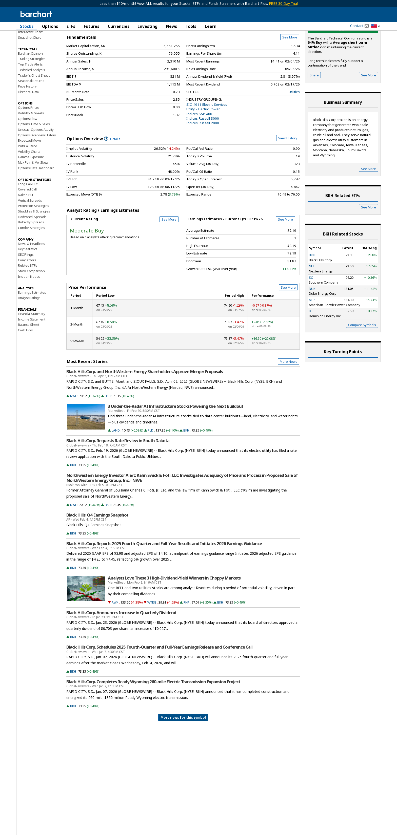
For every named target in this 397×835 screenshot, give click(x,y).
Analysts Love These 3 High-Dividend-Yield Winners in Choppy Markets (174, 607)
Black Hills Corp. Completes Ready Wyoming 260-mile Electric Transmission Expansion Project (153, 710)
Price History (27, 115)
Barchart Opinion (30, 82)
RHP (186, 631)
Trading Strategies (31, 87)
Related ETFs (27, 294)
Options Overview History (37, 164)
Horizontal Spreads (32, 246)
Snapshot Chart (29, 66)
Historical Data (28, 121)
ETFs (71, 26)
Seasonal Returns (31, 110)
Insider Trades (29, 305)
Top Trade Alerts (30, 93)
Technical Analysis (31, 99)
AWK (115, 631)
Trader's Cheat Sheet (34, 104)
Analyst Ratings (29, 327)
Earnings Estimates (32, 321)
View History (287, 167)
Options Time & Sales (34, 153)
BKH (108, 425)
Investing (147, 26)
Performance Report (33, 45)
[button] (376, 26)
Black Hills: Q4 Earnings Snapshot (97, 544)
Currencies (118, 26)
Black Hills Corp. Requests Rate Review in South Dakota (117, 469)
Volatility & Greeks (31, 142)
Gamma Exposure (31, 186)
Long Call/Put (27, 213)
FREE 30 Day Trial (283, 3)
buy (343, 58)
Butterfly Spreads (31, 251)
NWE (73, 425)
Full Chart (288, 53)
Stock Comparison (31, 300)
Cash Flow (25, 359)
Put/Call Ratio (27, 175)
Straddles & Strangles (34, 240)
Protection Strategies (33, 234)
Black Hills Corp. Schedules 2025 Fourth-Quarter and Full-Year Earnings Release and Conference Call (159, 676)
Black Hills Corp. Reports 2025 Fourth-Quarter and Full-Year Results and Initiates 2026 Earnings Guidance (164, 572)
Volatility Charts (29, 180)
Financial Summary (31, 342)
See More (289, 66)
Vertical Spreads (30, 229)
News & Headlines (31, 272)
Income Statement (31, 348)
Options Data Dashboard (36, 197)
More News (288, 390)
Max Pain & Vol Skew (33, 191)
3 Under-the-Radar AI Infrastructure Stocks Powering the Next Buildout (175, 435)
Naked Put (25, 224)
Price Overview (30, 39)
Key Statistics (27, 278)
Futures (91, 26)
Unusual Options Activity (36, 158)
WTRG (151, 631)
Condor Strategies (31, 256)
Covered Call (27, 218)
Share (314, 104)
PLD (150, 459)
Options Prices (28, 136)
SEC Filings (26, 283)
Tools (191, 26)
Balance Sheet (28, 353)
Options (50, 26)
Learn (210, 26)
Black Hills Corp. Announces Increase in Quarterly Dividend (121, 641)
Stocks (26, 26)
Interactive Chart (30, 61)
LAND (116, 459)
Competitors (27, 289)
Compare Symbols (362, 354)
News (171, 26)
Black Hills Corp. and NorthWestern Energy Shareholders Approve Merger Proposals (144, 400)
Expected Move (29, 169)
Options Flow (27, 147)
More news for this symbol (183, 746)
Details (112, 168)
